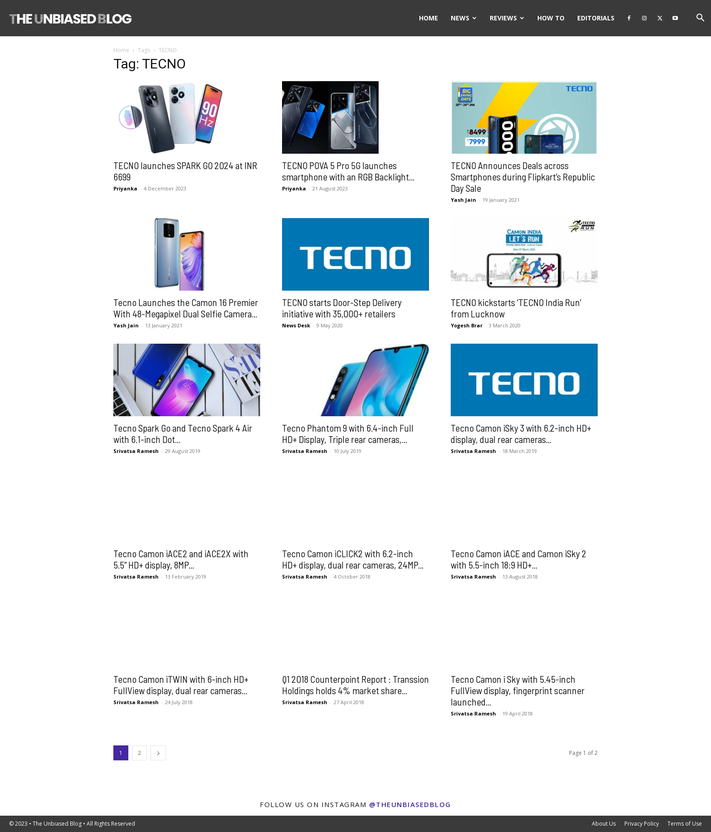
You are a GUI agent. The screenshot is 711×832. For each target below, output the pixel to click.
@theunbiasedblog (410, 804)
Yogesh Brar (466, 325)
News (464, 18)
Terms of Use (684, 823)
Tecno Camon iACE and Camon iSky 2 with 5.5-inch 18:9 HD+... (518, 559)
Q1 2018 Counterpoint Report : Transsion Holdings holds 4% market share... (355, 684)
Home (428, 18)
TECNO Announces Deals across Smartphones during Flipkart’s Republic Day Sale (523, 177)
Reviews (507, 18)
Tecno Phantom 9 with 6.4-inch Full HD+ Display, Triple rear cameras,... (348, 433)
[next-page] (158, 752)
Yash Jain (463, 199)
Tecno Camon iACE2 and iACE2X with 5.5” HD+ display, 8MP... (180, 559)
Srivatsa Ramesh (136, 451)
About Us (604, 823)
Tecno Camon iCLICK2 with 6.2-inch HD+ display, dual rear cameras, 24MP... (353, 559)
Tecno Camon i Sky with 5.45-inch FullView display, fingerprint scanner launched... (517, 690)
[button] (700, 19)
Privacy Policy (641, 823)
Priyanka (125, 188)
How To (551, 18)
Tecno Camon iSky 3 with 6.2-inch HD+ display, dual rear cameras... (521, 433)
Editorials (595, 18)
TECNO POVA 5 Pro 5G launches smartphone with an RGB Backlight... (348, 171)
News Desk (296, 325)
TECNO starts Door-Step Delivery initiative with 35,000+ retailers (342, 308)
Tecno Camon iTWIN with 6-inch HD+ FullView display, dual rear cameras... (180, 684)
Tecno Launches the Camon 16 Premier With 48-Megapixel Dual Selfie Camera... (185, 308)
